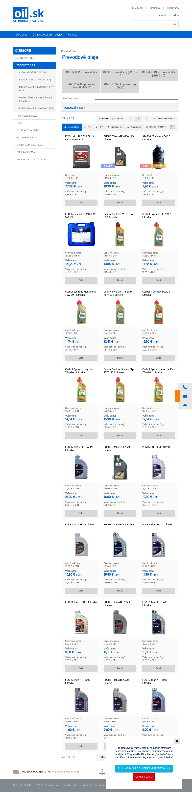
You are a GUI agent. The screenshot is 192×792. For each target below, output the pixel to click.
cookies (131, 751)
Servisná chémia (26, 152)
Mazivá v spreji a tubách (30, 145)
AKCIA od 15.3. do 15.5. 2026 (31, 159)
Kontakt (72, 34)
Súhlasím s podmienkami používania (144, 768)
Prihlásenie (154, 8)
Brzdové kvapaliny (27, 138)
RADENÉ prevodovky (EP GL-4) (35, 80)
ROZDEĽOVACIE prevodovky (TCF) (36, 108)
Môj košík (137, 8)
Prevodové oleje (26, 65)
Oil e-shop (21, 34)
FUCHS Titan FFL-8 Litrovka (119, 524)
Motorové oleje (26, 58)
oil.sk (176, 15)
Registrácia (172, 8)
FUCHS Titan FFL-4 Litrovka (80, 524)
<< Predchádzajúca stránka (111, 119)
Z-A (101, 127)
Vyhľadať (174, 23)
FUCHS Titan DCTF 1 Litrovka (81, 602)
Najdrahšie (136, 127)
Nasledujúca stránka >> (164, 119)
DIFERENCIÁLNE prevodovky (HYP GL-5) (36, 89)
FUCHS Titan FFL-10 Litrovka (157, 524)
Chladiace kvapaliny (28, 130)
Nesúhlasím (144, 777)
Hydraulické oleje (27, 116)
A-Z (89, 127)
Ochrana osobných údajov (48, 34)
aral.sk (162, 15)
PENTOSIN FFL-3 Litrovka (156, 447)
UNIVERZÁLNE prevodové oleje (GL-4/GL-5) (35, 100)
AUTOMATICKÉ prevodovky (33, 72)
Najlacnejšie (117, 127)
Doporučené (73, 127)
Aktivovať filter (74, 108)
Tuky (19, 123)
